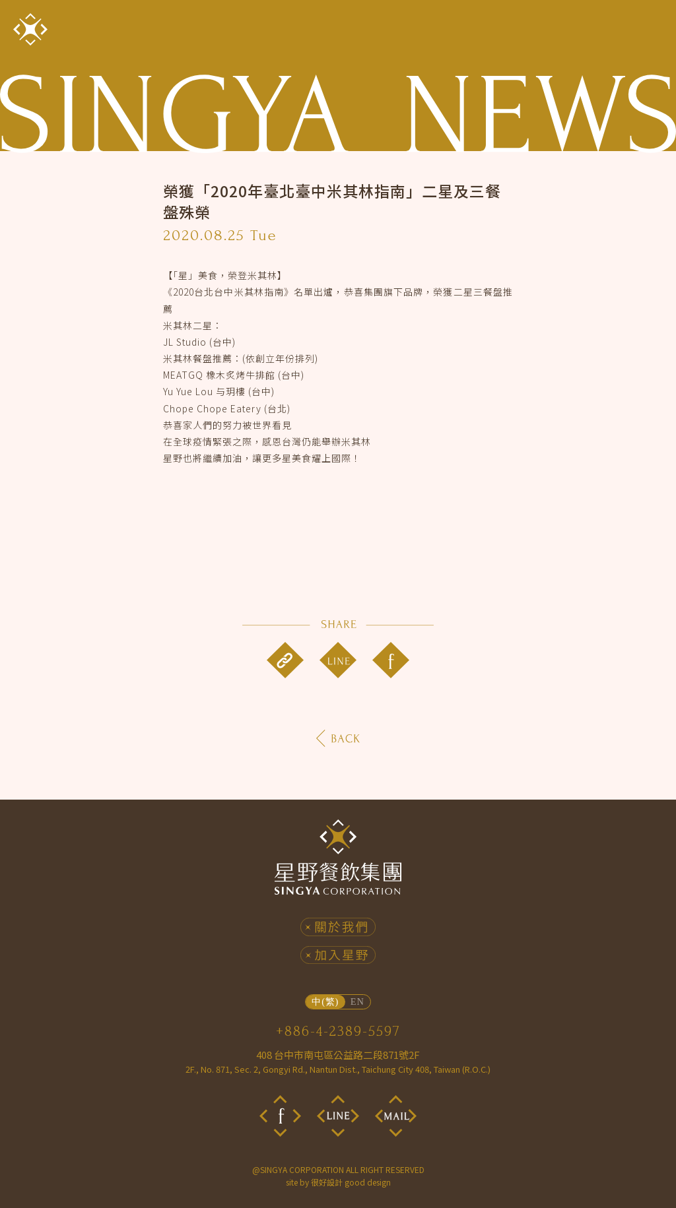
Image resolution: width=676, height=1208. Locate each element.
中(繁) (325, 1001)
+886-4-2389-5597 (338, 1031)
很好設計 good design (351, 1182)
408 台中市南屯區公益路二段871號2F (338, 1061)
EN (357, 1001)
